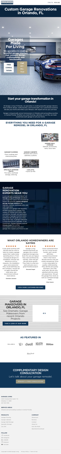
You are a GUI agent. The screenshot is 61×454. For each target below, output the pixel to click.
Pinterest (6, 434)
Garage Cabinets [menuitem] (6, 412)
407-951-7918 (22, 67)
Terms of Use (33, 444)
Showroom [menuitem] (35, 410)
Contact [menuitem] (34, 414)
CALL (50, 2)
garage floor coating (14, 202)
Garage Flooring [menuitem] (6, 410)
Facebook (6, 427)
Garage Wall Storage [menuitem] (7, 414)
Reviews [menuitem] (34, 412)
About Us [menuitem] (34, 416)
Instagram (6, 430)
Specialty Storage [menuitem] (6, 416)
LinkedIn (5, 432)
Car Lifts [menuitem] (3, 419)
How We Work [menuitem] (36, 419)
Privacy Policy (25, 444)
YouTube (5, 437)
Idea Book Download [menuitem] (38, 421)
